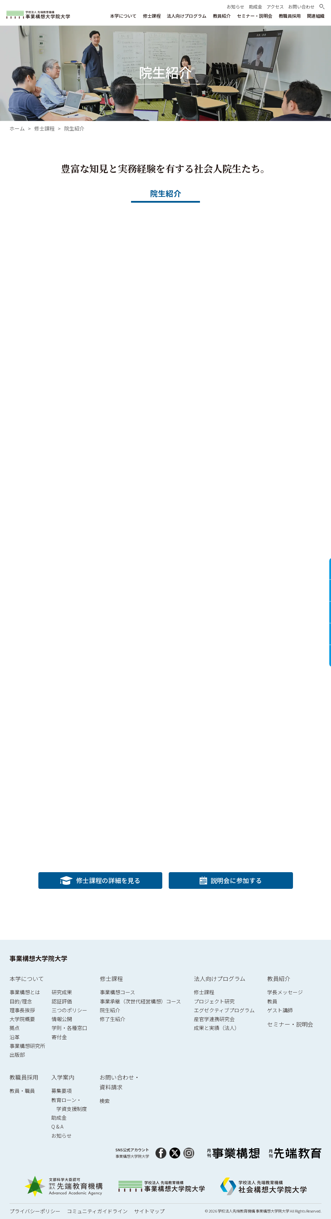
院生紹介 (74, 128)
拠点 (15, 1027)
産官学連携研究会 (214, 1018)
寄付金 (59, 1036)
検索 (104, 1100)
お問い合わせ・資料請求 (119, 1082)
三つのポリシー (69, 1010)
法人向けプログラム (219, 978)
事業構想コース (117, 992)
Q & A (57, 1126)
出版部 (17, 1054)
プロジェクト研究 (214, 1001)
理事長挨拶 (22, 1010)
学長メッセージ (285, 992)
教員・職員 (22, 1090)
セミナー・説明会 (290, 1024)
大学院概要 (22, 1018)
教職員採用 (24, 1077)
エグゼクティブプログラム (224, 1010)
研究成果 (62, 992)
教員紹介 (278, 978)
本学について (27, 978)
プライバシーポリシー (35, 1211)
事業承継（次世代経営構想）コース (140, 1001)
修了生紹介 (112, 1018)
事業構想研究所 (27, 1045)
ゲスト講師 (280, 1010)
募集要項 (61, 1090)
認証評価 (62, 1001)
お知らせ (61, 1135)
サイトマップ (149, 1211)
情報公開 (62, 1018)
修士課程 (44, 128)
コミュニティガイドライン (97, 1211)
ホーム (17, 128)
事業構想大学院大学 (39, 958)
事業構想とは (25, 992)
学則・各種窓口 (69, 1027)
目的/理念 (21, 1001)
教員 (272, 1001)
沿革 (15, 1036)
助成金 (59, 1117)
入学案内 (62, 1077)
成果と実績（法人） (217, 1027)
